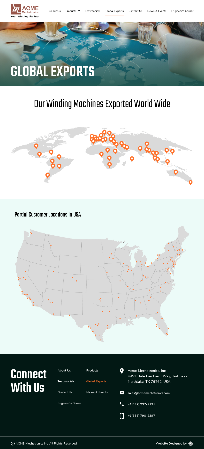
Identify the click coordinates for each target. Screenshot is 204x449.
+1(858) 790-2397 (141, 416)
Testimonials (93, 11)
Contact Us (136, 11)
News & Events (157, 11)
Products (71, 11)
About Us (55, 11)
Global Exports (114, 11)
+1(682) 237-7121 (141, 404)
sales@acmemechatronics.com (149, 393)
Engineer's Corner (182, 11)
